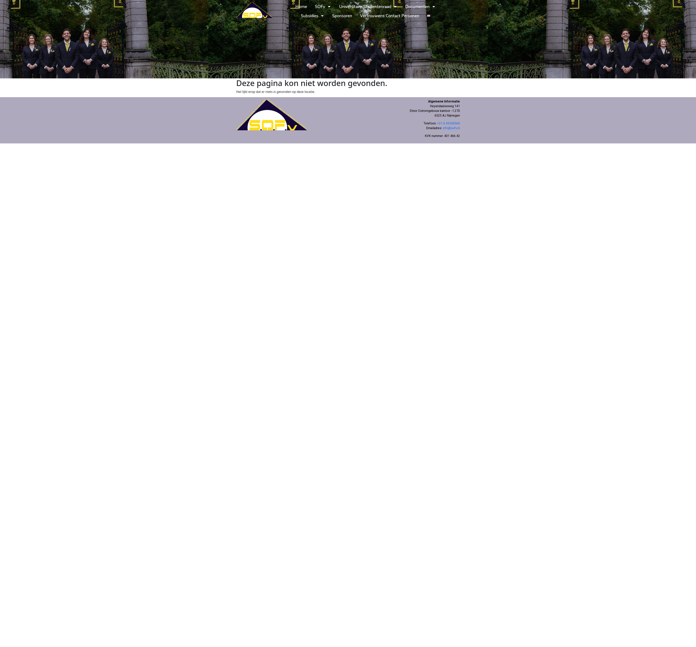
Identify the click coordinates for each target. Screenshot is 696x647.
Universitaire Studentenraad (368, 7)
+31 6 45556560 (448, 123)
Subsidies (312, 16)
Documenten (420, 7)
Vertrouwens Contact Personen (389, 16)
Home (301, 6)
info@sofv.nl (451, 128)
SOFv (323, 7)
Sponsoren (342, 16)
